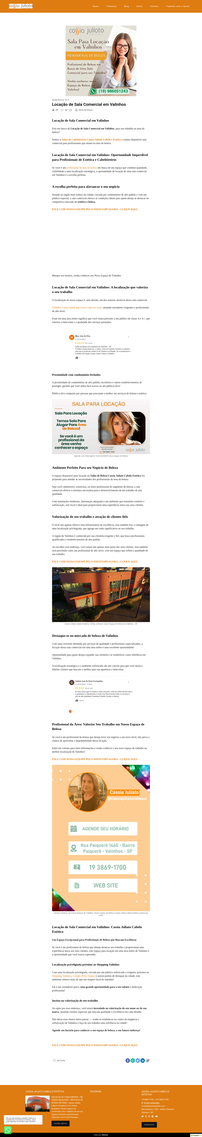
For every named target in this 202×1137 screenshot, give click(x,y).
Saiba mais (60, 1123)
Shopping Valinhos (61, 975)
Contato (154, 6)
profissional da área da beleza (81, 167)
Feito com (101, 1135)
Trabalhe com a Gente (178, 6)
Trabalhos (111, 6)
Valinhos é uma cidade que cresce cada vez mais (77, 307)
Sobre (140, 6)
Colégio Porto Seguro (84, 975)
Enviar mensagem (152, 1103)
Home (96, 6)
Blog (126, 6)
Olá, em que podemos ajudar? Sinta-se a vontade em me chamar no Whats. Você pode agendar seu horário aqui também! (21, 1119)
